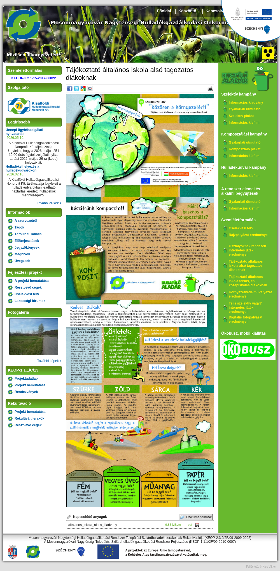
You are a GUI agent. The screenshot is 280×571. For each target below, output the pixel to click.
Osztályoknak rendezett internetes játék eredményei (247, 250)
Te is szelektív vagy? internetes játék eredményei (245, 307)
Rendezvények (26, 392)
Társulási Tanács (28, 234)
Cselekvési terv (27, 294)
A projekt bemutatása (32, 281)
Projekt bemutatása (30, 385)
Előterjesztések (27, 241)
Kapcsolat (215, 11)
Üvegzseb (22, 261)
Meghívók (22, 254)
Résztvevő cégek (28, 287)
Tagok (19, 227)
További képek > (49, 361)
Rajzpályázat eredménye (248, 235)
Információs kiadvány (246, 102)
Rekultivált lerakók (29, 418)
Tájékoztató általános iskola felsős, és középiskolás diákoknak (248, 281)
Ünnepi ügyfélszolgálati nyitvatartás (24, 132)
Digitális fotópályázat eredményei (245, 319)
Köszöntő (187, 11)
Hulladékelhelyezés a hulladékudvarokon (22, 168)
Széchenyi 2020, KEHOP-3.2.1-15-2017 (250, 21)
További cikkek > (49, 203)
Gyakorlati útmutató (244, 109)
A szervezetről (26, 221)
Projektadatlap (26, 378)
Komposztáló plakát (244, 149)
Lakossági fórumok (30, 301)
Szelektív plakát (241, 116)
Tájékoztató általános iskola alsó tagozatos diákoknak (246, 266)
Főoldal (164, 11)
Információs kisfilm (244, 123)
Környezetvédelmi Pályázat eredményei (250, 294)
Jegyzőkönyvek (27, 247)
